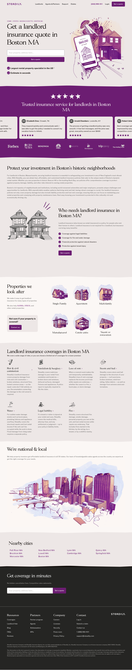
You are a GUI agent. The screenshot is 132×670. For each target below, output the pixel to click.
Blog (9, 628)
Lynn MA (71, 550)
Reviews (10, 636)
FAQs (9, 632)
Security (56, 628)
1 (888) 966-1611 (83, 632)
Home (9, 21)
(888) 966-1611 (97, 4)
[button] (39, 4)
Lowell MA (43, 553)
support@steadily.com (85, 636)
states (15, 21)
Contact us (15, 327)
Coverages (11, 620)
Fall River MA (16, 550)
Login (107, 4)
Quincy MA (101, 550)
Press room (57, 632)
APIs (32, 632)
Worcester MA (16, 556)
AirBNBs (20, 306)
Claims (73, 4)
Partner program (36, 620)
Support (65, 4)
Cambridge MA (74, 553)
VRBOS (27, 306)
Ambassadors (35, 628)
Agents (33, 624)
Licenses (56, 624)
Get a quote (118, 4)
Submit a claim (82, 624)
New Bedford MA (46, 550)
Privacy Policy (58, 636)
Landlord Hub (12, 624)
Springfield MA (103, 553)
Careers (56, 620)
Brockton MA (16, 553)
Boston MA (38, 21)
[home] (14, 4)
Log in (79, 620)
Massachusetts (26, 21)
